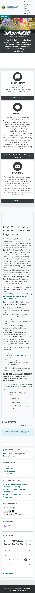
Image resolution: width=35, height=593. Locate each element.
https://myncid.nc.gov (23, 355)
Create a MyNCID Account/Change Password (17, 156)
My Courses (17, 98)
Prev (2, 30)
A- (4, 508)
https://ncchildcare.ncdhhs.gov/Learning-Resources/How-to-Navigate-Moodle (17, 296)
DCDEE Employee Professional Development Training (15, 485)
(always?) (20, 514)
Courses (9, 474)
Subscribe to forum (26, 425)
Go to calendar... (9, 456)
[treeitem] (17, 469)
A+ (11, 508)
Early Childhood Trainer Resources (17, 494)
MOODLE (17, 201)
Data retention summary (17, 590)
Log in (27, 13)
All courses (7, 497)
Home (6, 466)
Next (32, 30)
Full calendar (8, 574)
